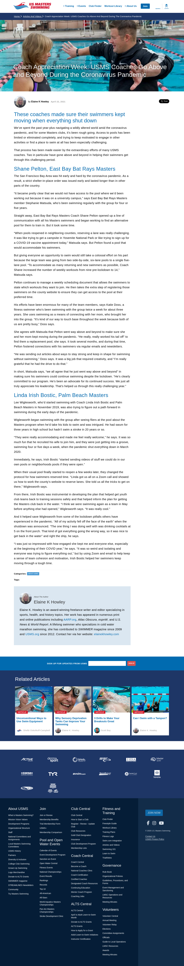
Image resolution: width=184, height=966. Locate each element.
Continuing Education (80, 888)
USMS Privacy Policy (154, 839)
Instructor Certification (80, 939)
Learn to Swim (109, 853)
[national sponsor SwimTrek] (131, 774)
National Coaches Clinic (81, 870)
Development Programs (18, 824)
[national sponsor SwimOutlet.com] (105, 774)
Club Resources (78, 831)
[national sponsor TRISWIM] (27, 788)
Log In (167, 8)
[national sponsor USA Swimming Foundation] (53, 788)
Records (43, 885)
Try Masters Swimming (18, 894)
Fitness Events (46, 867)
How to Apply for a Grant (82, 930)
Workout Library (113, 6)
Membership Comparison (51, 832)
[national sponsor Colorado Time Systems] (79, 759)
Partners (12, 855)
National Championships (50, 872)
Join (145, 6)
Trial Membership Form (50, 824)
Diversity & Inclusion (17, 859)
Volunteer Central (110, 916)
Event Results (46, 876)
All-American (45, 893)
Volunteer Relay (110, 924)
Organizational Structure (19, 828)
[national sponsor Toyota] (157, 774)
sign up (131, 663)
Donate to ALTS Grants (18, 876)
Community (13, 889)
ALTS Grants (76, 926)
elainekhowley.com (106, 634)
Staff (10, 832)
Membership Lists (79, 848)
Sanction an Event (48, 859)
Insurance (75, 839)
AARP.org (69, 619)
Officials (106, 937)
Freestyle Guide (110, 823)
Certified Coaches (79, 879)
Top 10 (43, 889)
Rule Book (107, 872)
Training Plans (109, 832)
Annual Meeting (109, 920)
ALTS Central (77, 910)
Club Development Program (83, 844)
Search (158, 8)
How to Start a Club (79, 819)
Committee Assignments (113, 933)
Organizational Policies (113, 876)
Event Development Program (52, 855)
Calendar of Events (48, 850)
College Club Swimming (19, 864)
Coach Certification (79, 875)
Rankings (44, 880)
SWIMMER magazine (17, 881)
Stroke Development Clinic (51, 916)
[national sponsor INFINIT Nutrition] (105, 759)
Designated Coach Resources (84, 883)
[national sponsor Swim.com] (79, 774)
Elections (107, 929)
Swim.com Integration (112, 840)
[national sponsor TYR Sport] (53, 774)
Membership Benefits (49, 819)
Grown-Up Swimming (17, 868)
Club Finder (95, 6)
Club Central (76, 815)
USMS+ (43, 828)
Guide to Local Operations (114, 942)
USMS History (14, 851)
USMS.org (32, 634)
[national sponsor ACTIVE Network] (27, 759)
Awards (106, 950)
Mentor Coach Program (81, 892)
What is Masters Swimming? (21, 815)
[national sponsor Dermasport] (53, 759)
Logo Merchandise (16, 872)
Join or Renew (46, 815)
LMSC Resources (110, 946)
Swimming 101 (109, 849)
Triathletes (107, 858)
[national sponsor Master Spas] (157, 759)
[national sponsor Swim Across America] (27, 774)
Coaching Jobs (77, 896)
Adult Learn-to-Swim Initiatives (84, 935)
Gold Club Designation (81, 835)
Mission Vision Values (18, 819)
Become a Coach (78, 866)
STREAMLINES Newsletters (21, 885)
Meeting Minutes (110, 902)
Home (18, 16)
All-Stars (43, 897)
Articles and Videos (33, 16)
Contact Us (150, 836)
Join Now (154, 812)
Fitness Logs (108, 836)
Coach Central (77, 862)
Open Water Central (48, 863)
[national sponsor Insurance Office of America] (131, 759)
